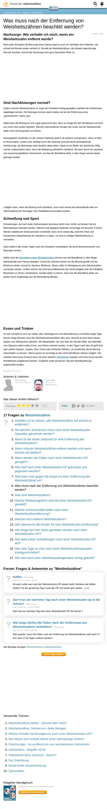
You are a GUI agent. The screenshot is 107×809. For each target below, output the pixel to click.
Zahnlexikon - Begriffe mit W (26, 749)
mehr (87, 588)
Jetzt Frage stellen (53, 654)
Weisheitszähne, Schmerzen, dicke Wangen (37, 728)
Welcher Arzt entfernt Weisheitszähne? (40, 519)
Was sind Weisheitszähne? (33, 495)
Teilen (64, 406)
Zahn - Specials (23, 13)
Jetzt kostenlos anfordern (33, 792)
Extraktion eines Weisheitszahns (37, 258)
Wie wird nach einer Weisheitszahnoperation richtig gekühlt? (55, 558)
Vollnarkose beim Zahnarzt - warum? (32, 755)
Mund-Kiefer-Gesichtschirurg (27, 765)
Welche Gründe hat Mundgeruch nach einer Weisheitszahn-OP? (50, 733)
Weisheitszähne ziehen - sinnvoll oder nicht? (37, 723)
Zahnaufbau (16, 770)
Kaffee (17, 576)
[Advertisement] (47, 69)
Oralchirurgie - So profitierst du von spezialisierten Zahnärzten (49, 744)
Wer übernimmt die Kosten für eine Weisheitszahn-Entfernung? (57, 524)
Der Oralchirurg (18, 760)
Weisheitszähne (37, 13)
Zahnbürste (63, 357)
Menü (53, 7)
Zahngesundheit (9, 13)
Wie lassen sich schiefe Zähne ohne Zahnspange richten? (46, 739)
